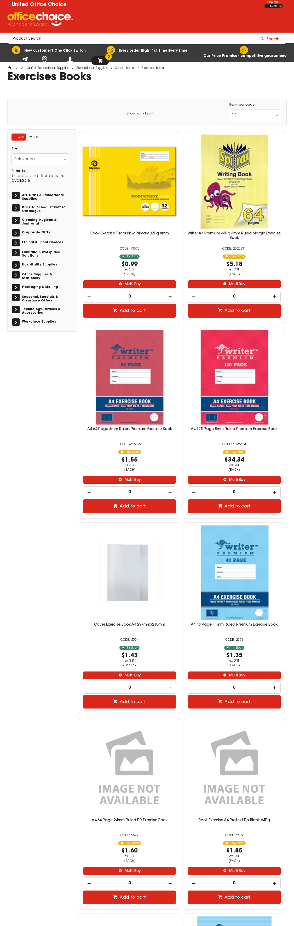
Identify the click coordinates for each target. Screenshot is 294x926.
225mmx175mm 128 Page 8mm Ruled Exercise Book (112, 681)
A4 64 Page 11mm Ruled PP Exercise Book (252, 681)
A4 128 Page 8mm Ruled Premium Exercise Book (112, 360)
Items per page (242, 104)
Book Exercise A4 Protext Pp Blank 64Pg (182, 520)
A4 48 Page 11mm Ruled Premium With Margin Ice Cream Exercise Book (182, 683)
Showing (141, 113)
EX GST (273, 6)
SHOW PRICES (273, 2)
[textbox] (116, 20)
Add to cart (114, 274)
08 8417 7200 (222, 851)
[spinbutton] (112, 259)
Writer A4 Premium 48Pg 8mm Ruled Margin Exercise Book (182, 199)
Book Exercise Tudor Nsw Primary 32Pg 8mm (112, 199)
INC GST (280, 6)
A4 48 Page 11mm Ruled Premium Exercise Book (251, 360)
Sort (15, 148)
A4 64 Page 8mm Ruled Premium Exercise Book (251, 199)
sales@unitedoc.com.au (231, 856)
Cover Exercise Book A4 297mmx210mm (182, 360)
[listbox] (255, 115)
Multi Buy (114, 248)
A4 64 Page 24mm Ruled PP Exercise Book (112, 520)
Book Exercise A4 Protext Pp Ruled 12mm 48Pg (252, 520)
